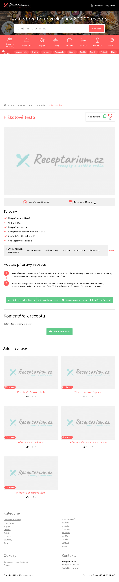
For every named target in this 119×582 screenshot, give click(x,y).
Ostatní (7, 533)
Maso (113, 52)
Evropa (13, 105)
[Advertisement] (59, 77)
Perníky (93, 52)
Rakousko (41, 105)
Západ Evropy (26, 105)
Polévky (7, 536)
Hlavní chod (9, 523)
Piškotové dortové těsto (31, 442)
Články (7, 565)
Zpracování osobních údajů (16, 562)
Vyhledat (96, 28)
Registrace (110, 5)
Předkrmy (8, 540)
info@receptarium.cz (71, 564)
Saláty (6, 543)
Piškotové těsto (56, 105)
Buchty (83, 52)
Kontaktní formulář (70, 568)
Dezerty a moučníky (12, 519)
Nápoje (7, 526)
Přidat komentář (59, 331)
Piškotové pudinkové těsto (31, 492)
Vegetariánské (21, 52)
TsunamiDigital (100, 575)
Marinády (46, 52)
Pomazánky (59, 52)
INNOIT (112, 575)
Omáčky (7, 529)
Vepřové (104, 52)
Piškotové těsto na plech (31, 392)
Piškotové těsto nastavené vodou (88, 442)
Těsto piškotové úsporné (88, 392)
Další (111, 250)
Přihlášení (97, 5)
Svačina (35, 52)
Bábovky (71, 52)
